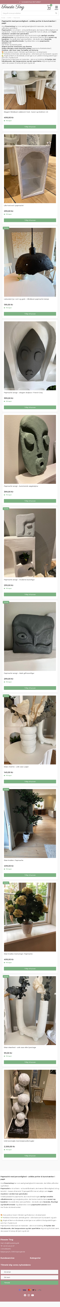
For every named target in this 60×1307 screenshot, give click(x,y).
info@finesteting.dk (11, 1243)
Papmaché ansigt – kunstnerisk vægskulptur (21, 486)
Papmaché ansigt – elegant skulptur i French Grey (23, 392)
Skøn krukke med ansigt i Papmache (18, 954)
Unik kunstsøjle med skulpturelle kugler (19, 1141)
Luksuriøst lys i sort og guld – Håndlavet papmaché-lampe (26, 299)
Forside (3, 17)
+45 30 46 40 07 (8, 1246)
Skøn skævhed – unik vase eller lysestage (20, 1047)
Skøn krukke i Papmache (13, 860)
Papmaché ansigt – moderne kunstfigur (19, 580)
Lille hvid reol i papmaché (14, 205)
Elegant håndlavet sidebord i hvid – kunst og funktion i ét (26, 112)
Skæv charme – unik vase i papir (16, 767)
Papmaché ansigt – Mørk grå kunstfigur (19, 673)
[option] (30, 1211)
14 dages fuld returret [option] (30, 2)
